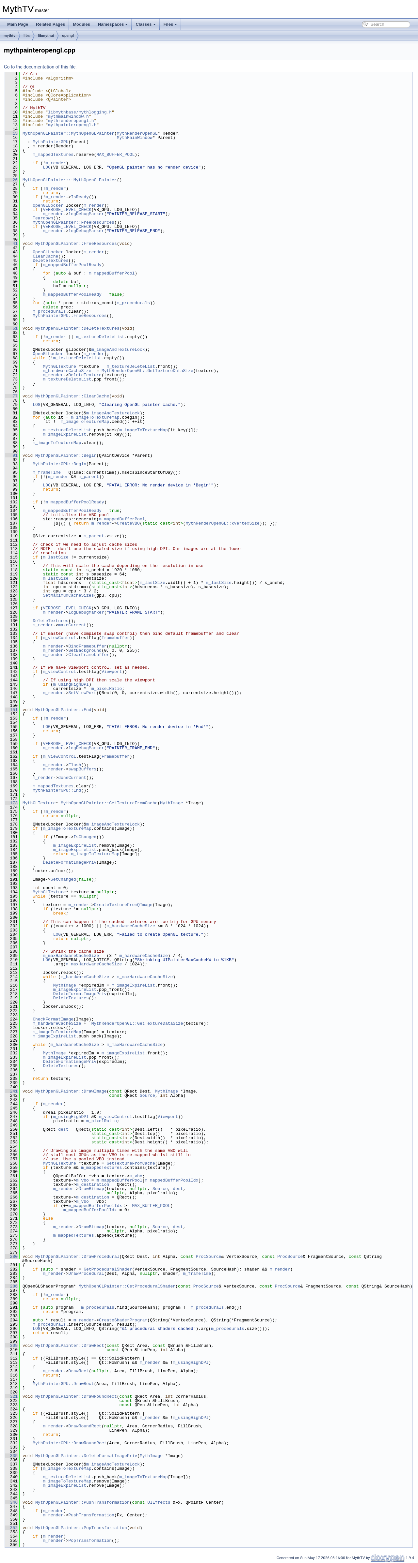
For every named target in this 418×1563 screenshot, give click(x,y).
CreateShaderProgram (123, 1320)
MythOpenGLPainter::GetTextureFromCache (109, 803)
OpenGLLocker (48, 205)
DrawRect (78, 1371)
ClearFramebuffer (88, 655)
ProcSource (208, 1256)
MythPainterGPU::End (57, 790)
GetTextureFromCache (130, 1163)
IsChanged (84, 837)
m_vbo (136, 1176)
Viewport (112, 672)
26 (11, 180)
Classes (145, 24)
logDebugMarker (86, 214)
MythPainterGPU (50, 142)
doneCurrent (72, 778)
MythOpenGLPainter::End (63, 710)
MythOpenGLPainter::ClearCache (72, 396)
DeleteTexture (84, 375)
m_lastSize (55, 557)
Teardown (43, 218)
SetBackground (84, 650)
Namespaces (113, 24)
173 (11, 803)
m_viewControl (59, 638)
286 (11, 1286)
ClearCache (45, 256)
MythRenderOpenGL (137, 133)
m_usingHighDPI (71, 684)
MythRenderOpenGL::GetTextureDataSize (147, 371)
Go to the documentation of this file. (40, 66)
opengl (68, 35)
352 (11, 1528)
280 (11, 1256)
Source (147, 1095)
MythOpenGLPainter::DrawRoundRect (76, 1396)
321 (11, 1396)
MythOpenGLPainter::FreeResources (73, 222)
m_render (55, 163)
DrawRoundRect (84, 1426)
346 (11, 1502)
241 (11, 1091)
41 (11, 243)
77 (11, 396)
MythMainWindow (135, 138)
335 (11, 1456)
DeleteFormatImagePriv (69, 862)
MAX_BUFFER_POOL (115, 154)
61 (11, 328)
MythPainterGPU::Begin (59, 464)
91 (11, 455)
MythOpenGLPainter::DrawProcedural (77, 1256)
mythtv (9, 35)
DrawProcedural (86, 1273)
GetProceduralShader (108, 1269)
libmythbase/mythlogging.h (80, 112)
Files (170, 24)
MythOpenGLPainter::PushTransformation (82, 1502)
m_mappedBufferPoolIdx (171, 1180)
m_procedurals (133, 303)
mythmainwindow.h (68, 116)
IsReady (80, 197)
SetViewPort (82, 693)
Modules (81, 24)
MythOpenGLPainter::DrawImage (70, 1091)
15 (11, 133)
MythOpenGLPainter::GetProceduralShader (127, 1286)
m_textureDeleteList (100, 337)
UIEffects (158, 1502)
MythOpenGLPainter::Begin (65, 455)
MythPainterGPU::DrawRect (63, 1384)
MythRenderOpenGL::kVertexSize (222, 523)
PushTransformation (91, 1515)
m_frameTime (47, 472)
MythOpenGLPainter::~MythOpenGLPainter (70, 180)
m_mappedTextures (53, 154)
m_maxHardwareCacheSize (71, 956)
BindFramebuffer (87, 646)
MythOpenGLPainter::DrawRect (69, 1345)
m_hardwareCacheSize (67, 371)
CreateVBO (128, 523)
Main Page (17, 24)
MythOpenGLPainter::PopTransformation (81, 1528)
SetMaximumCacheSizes (68, 595)
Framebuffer (116, 638)
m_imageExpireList (64, 434)
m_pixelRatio (106, 689)
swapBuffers (82, 769)
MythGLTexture (59, 366)
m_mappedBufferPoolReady (72, 265)
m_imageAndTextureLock (118, 349)
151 (11, 710)
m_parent (89, 477)
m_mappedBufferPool (112, 273)
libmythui (46, 35)
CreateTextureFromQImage (123, 905)
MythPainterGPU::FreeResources (69, 316)
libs (27, 35)
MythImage (171, 803)
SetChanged (63, 879)
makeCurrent (72, 625)
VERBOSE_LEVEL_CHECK (67, 210)
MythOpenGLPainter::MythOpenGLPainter (68, 133)
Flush (74, 765)
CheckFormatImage (53, 1019)
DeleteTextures (50, 260)
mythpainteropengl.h (72, 125)
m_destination (92, 1184)
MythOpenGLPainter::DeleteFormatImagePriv (86, 1456)
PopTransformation (90, 1540)
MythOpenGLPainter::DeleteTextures (77, 328)
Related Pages (50, 24)
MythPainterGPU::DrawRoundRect (69, 1443)
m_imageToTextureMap (95, 417)
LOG (46, 167)
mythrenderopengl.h (71, 121)
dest (63, 1129)
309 (11, 1345)
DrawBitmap (91, 1189)
